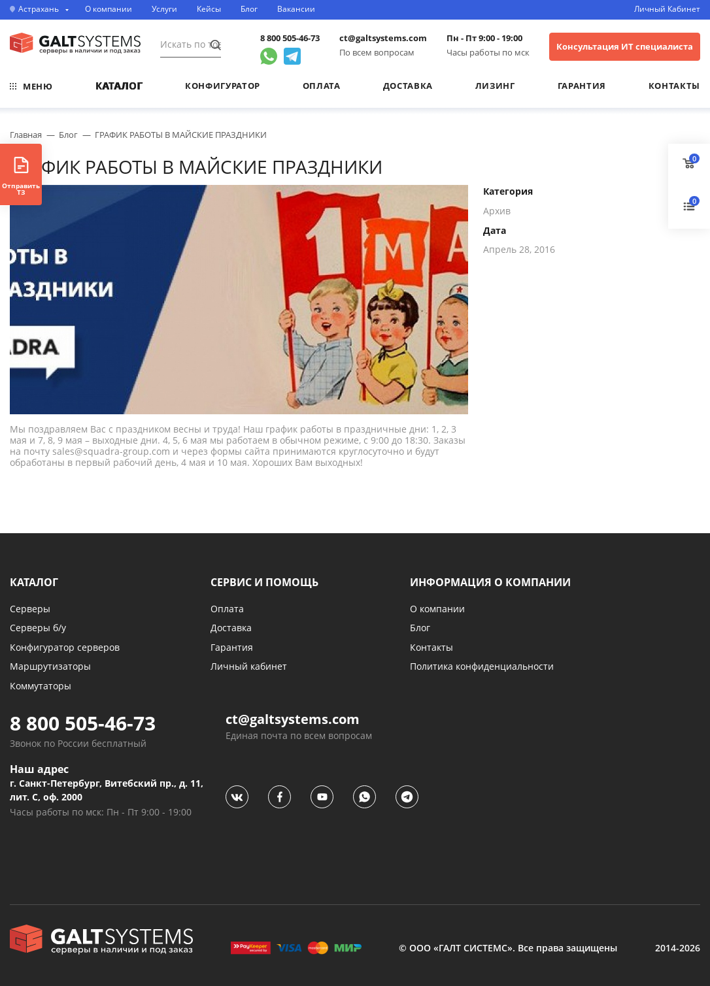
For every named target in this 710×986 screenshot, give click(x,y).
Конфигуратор (222, 85)
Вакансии (296, 9)
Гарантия (582, 85)
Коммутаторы (40, 686)
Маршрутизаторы (50, 666)
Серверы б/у (38, 627)
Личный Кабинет (667, 9)
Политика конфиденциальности (482, 666)
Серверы (30, 608)
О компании (108, 9)
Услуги (164, 9)
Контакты (674, 85)
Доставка (408, 85)
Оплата (322, 85)
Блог (249, 9)
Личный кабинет (249, 666)
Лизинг (495, 85)
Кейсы (209, 9)
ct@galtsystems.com (383, 38)
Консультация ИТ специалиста (624, 46)
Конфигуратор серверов (65, 647)
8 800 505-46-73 (290, 38)
